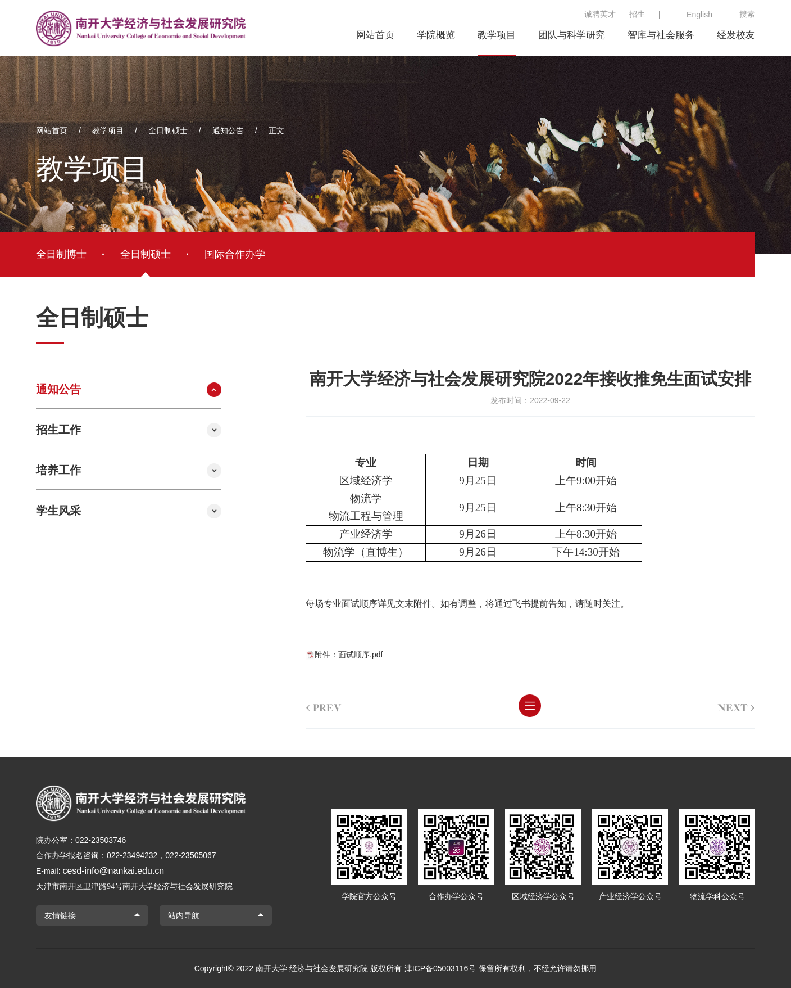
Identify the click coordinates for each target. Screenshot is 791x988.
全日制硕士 (168, 130)
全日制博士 (61, 254)
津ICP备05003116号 (440, 968)
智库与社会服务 (661, 35)
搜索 (747, 14)
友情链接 (60, 915)
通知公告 (228, 130)
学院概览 (436, 35)
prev (308, 705)
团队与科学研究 (571, 35)
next (721, 705)
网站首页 (375, 35)
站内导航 (183, 915)
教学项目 (497, 35)
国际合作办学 (234, 254)
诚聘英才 (600, 14)
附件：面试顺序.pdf (333, 654)
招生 (637, 14)
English (699, 15)
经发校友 (736, 35)
